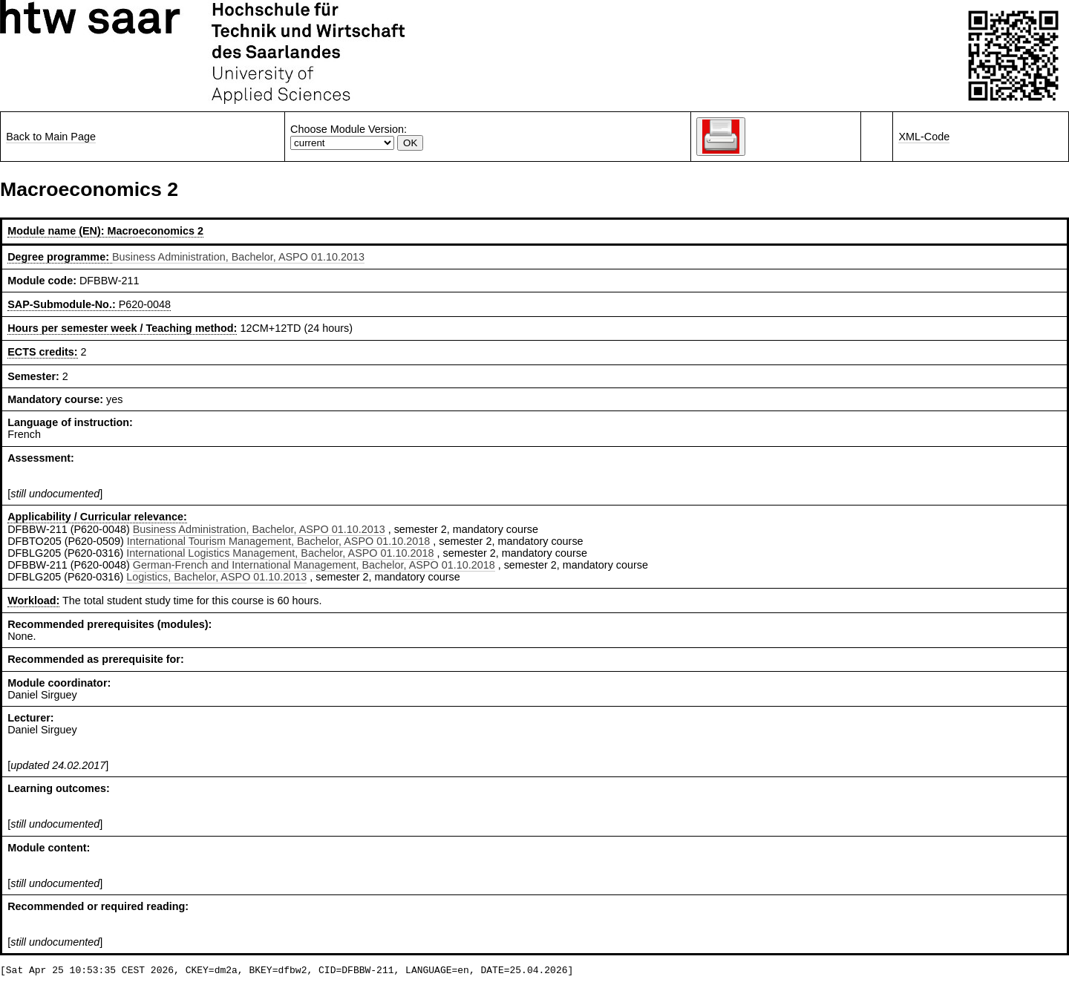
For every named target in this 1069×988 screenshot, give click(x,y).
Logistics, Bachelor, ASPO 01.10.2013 (216, 577)
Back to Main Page (51, 137)
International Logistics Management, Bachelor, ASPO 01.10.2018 (280, 553)
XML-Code (923, 137)
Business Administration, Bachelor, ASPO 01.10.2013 (238, 257)
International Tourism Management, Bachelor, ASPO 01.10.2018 (279, 541)
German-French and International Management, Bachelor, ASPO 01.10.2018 (314, 565)
